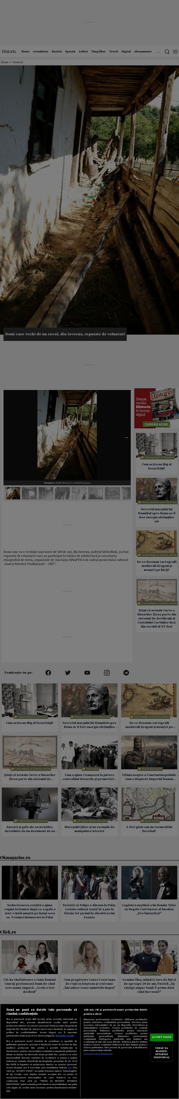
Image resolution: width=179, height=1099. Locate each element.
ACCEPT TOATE (161, 1037)
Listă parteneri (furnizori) (98, 1054)
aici (69, 1067)
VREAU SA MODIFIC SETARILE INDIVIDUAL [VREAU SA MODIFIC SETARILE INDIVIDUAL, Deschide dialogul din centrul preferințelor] (162, 1053)
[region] (89, 1051)
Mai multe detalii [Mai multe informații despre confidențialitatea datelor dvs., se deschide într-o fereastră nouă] (65, 1035)
